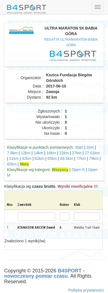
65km (52, 158)
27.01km (92, 153)
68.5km (66, 158)
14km (38, 153)
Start (79, 147)
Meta (24, 164)
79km (93, 158)
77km (81, 158)
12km (25, 153)
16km (51, 153)
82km (12, 164)
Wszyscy (60, 169)
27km (76, 153)
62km (39, 158)
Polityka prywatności (86, 290)
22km (64, 153)
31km (14, 158)
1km (90, 147)
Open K (78, 169)
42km (26, 158)
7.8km (12, 153)
